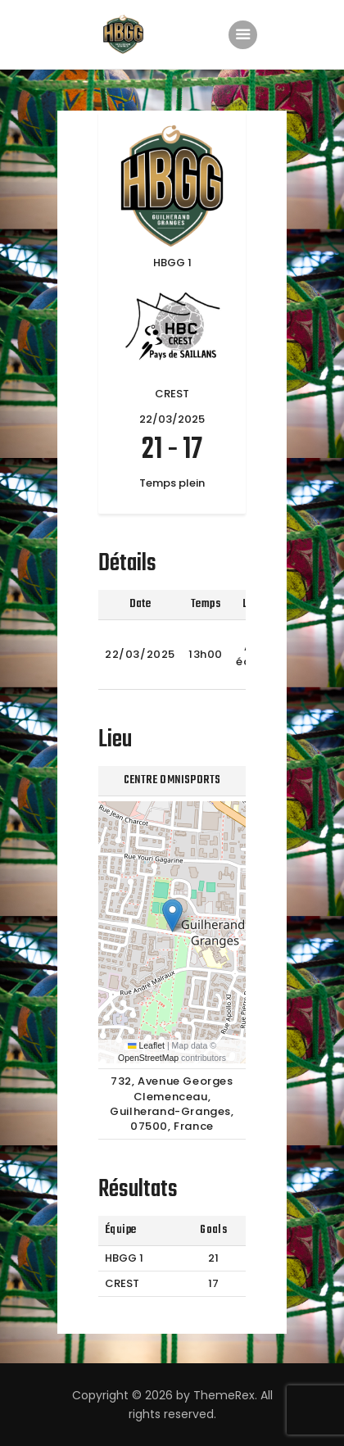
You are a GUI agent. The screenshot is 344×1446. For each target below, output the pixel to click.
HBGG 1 (124, 1258)
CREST (122, 1283)
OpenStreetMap (148, 1058)
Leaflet (146, 1045)
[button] (172, 915)
